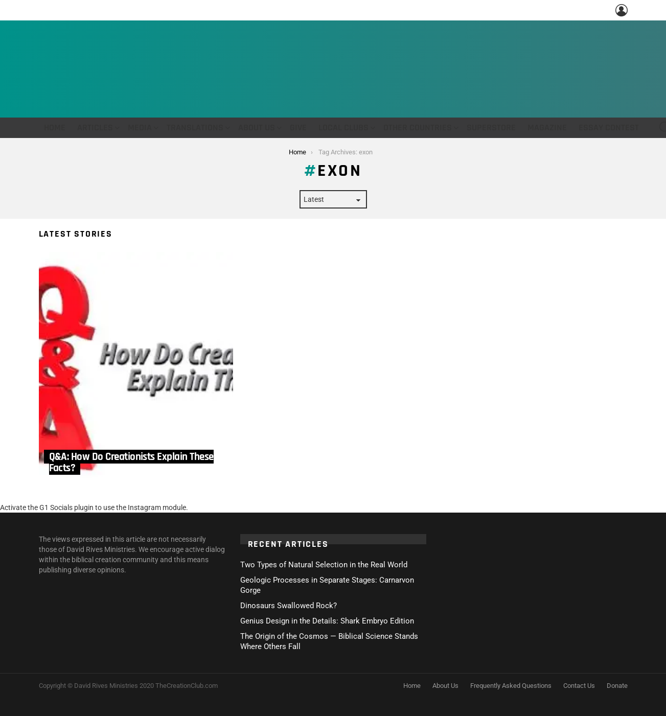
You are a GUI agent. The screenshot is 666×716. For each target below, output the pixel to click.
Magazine (547, 127)
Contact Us (579, 685)
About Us (256, 127)
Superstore (491, 127)
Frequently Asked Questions (511, 685)
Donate (617, 685)
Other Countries (417, 127)
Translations (195, 127)
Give (298, 127)
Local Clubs (343, 127)
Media (140, 127)
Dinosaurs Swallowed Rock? (288, 605)
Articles (95, 127)
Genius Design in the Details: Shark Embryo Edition (327, 621)
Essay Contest (609, 127)
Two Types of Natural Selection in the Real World (323, 564)
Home (54, 127)
